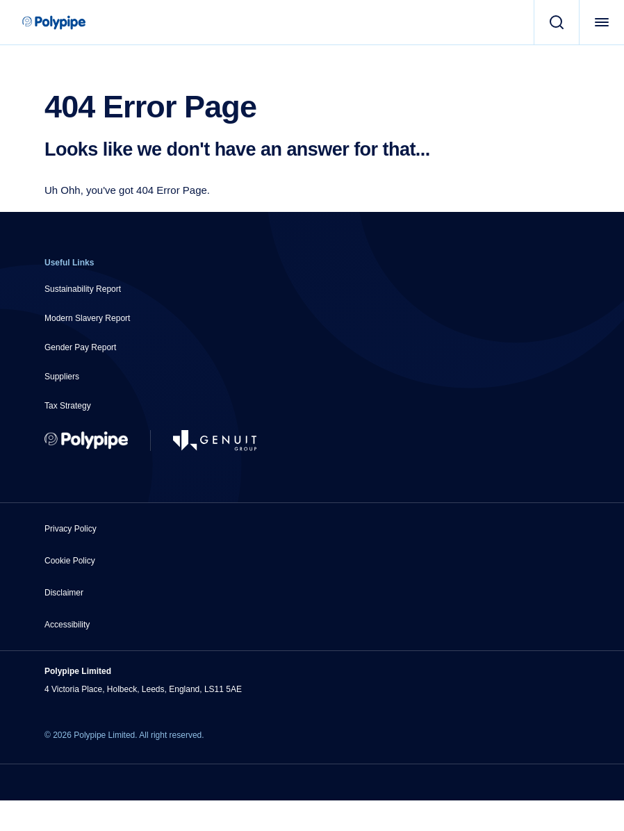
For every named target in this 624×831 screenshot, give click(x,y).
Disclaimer (63, 593)
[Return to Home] (86, 440)
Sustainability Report (82, 289)
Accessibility (67, 625)
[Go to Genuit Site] (214, 440)
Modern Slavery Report (87, 318)
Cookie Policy (69, 561)
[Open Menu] (601, 22)
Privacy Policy (70, 529)
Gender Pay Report (80, 347)
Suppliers (61, 376)
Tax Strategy (67, 406)
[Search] (556, 22)
